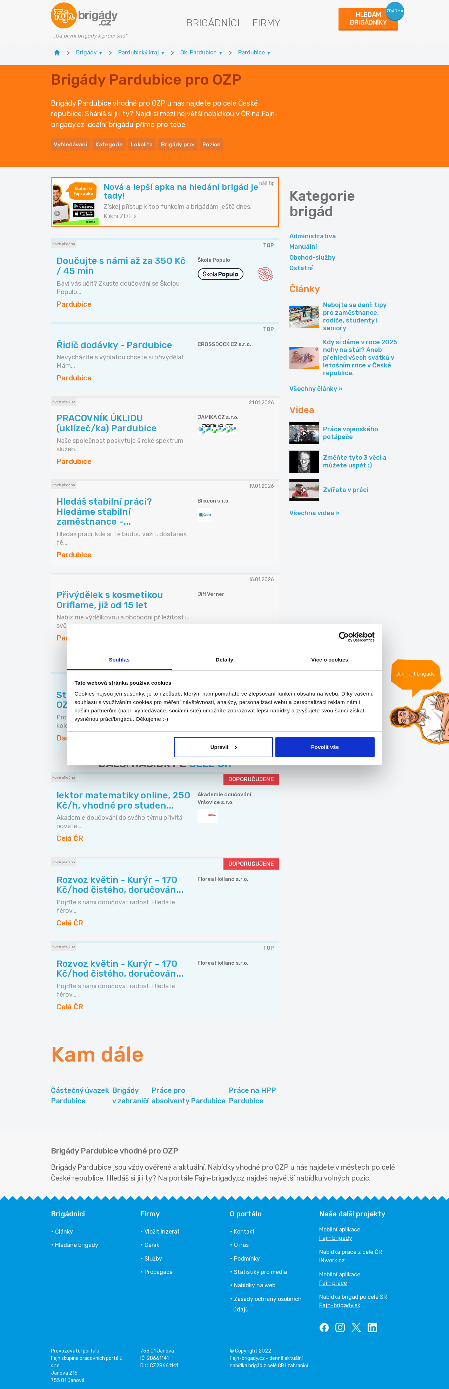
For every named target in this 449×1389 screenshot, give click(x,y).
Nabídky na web (254, 1283)
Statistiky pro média (260, 1270)
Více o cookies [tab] (329, 660)
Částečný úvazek (80, 1094)
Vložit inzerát (162, 1229)
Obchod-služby (312, 255)
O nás (241, 1243)
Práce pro (189, 1094)
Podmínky (247, 1256)
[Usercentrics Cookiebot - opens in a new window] (344, 637)
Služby (153, 1256)
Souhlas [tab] (119, 660)
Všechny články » (315, 387)
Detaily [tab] (224, 660)
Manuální (303, 245)
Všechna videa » (314, 511)
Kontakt (244, 1229)
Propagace (159, 1270)
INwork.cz (332, 1258)
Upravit (223, 747)
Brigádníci (213, 23)
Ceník (152, 1243)
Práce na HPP (252, 1094)
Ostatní (301, 266)
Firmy (266, 23)
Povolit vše (325, 747)
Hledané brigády (76, 1243)
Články (64, 1229)
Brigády (130, 1094)
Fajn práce (333, 1280)
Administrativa (312, 234)
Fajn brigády (335, 1235)
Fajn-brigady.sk (339, 1303)
